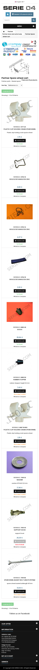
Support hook (20, 530)
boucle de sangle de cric (20, 179)
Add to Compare (20, 146)
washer (20, 480)
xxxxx (19, 329)
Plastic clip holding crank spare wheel (20, 129)
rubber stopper (19, 380)
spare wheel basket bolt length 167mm (19, 580)
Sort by (4, 85)
